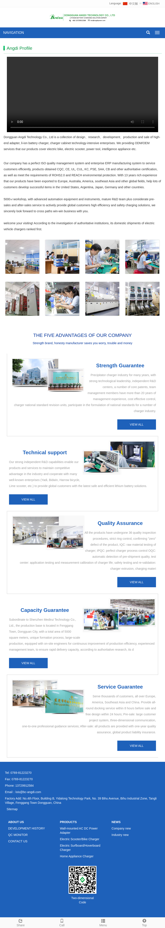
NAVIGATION (13, 32)
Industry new (120, 835)
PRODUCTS (68, 822)
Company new (121, 828)
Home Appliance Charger (76, 856)
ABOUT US (16, 822)
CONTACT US (18, 841)
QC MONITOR (18, 835)
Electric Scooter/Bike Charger (79, 839)
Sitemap (12, 809)
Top (144, 922)
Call (61, 922)
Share (20, 922)
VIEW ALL (137, 424)
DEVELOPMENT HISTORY (26, 828)
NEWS (116, 822)
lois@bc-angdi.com (28, 792)
